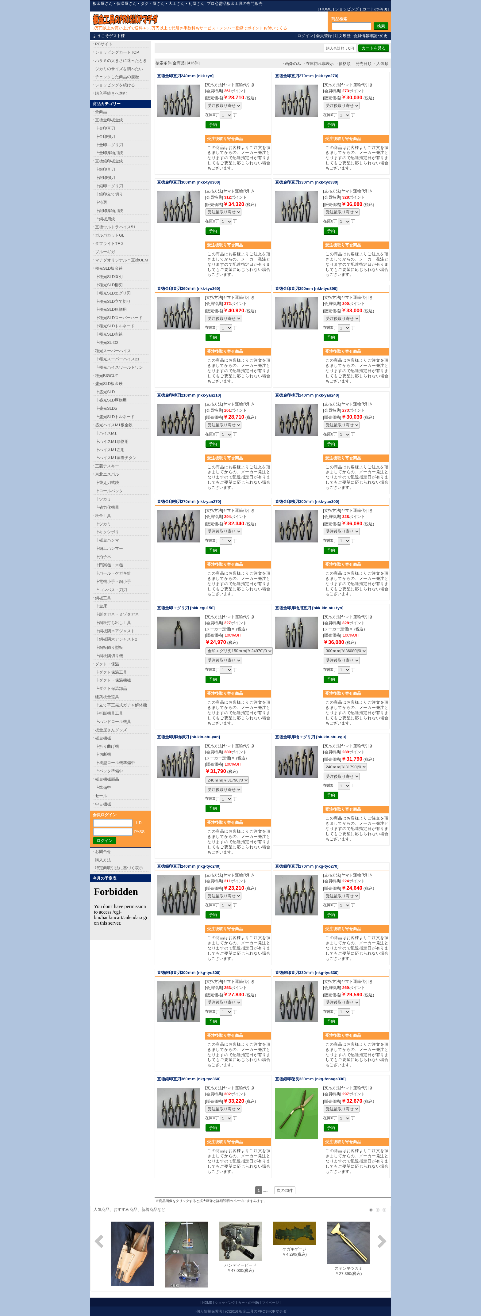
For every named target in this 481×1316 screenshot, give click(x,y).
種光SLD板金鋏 (109, 268)
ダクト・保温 (107, 664)
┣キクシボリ (107, 532)
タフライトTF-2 (109, 243)
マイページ (270, 1302)
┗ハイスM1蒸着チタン (116, 457)
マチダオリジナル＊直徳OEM (121, 260)
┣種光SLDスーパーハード (119, 317)
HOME (326, 9)
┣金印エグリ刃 (109, 145)
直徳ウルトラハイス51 (115, 227)
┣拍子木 (103, 556)
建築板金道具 (107, 696)
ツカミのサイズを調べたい (119, 69)
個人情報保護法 (209, 1311)
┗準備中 (103, 787)
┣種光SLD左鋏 (109, 334)
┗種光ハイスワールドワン (119, 367)
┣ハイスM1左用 (110, 449)
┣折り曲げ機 (107, 746)
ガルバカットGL (109, 235)
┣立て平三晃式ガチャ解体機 (121, 705)
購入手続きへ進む (111, 93)
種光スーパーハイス (113, 350)
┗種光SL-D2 (106, 342)
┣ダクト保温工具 (111, 672)
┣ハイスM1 (106, 433)
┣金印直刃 (105, 128)
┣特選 (101, 202)
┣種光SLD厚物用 (111, 309)
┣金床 (101, 606)
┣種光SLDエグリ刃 (113, 293)
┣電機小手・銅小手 (113, 581)
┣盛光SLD (105, 392)
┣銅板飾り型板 (109, 647)
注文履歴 (343, 35)
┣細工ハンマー (109, 548)
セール (101, 795)
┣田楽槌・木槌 (109, 565)
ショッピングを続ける (115, 85)
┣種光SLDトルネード (115, 326)
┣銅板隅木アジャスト (115, 631)
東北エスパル (107, 474)
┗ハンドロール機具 (113, 721)
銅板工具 (103, 598)
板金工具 (103, 515)
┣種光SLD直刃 (109, 276)
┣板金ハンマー (109, 540)
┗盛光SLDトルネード (115, 416)
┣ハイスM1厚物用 (112, 441)
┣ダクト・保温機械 (113, 680)
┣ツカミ (103, 499)
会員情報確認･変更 (370, 35)
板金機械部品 (107, 779)
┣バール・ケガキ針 (113, 573)
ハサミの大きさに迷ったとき (121, 60)
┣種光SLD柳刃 (109, 285)
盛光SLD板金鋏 (109, 383)
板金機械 (103, 738)
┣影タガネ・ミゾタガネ (117, 614)
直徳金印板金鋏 (109, 120)
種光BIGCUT (106, 375)
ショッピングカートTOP (117, 52)
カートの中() (374, 9)
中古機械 (103, 804)
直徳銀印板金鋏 (109, 161)
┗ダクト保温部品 (111, 688)
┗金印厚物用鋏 (109, 152)
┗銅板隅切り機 (109, 655)
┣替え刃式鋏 (107, 482)
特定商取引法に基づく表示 (119, 867)
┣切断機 (103, 754)
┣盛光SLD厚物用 (111, 400)
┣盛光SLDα (106, 408)
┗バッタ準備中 (109, 771)
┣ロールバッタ (109, 491)
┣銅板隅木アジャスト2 (116, 639)
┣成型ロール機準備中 (115, 762)
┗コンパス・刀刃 (111, 590)
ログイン (305, 35)
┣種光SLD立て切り (113, 301)
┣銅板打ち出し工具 (113, 622)
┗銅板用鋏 (105, 219)
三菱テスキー (107, 466)
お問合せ (103, 851)
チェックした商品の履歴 (117, 76)
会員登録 (324, 35)
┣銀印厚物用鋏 (109, 210)
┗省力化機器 (107, 507)
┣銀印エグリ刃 (109, 186)
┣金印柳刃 (105, 136)
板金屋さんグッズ (111, 730)
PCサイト (104, 44)
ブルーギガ (105, 251)
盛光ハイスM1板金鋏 (114, 425)
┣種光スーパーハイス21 (117, 359)
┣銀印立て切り (109, 194)
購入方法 (103, 860)
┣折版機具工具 (109, 713)
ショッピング (347, 9)
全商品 (101, 111)
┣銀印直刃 (105, 169)
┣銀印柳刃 (105, 177)
